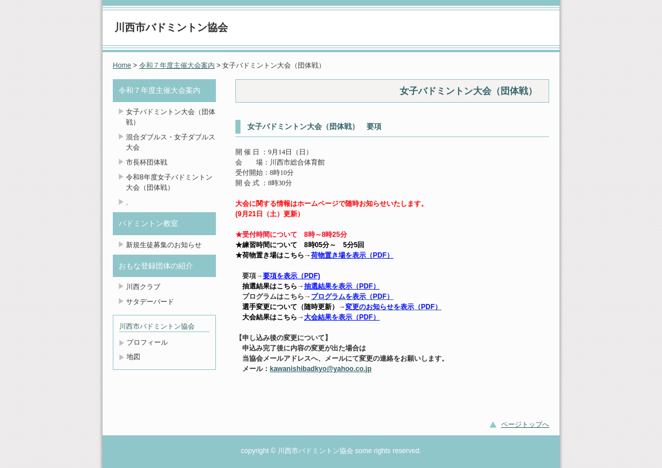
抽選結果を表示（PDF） (342, 286)
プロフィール (147, 342)
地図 (133, 357)
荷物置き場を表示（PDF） (352, 255)
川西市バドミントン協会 (171, 27)
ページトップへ (525, 424)
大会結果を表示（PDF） (342, 317)
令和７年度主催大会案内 (177, 65)
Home (122, 65)
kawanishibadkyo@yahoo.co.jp (321, 369)
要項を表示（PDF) (291, 276)
